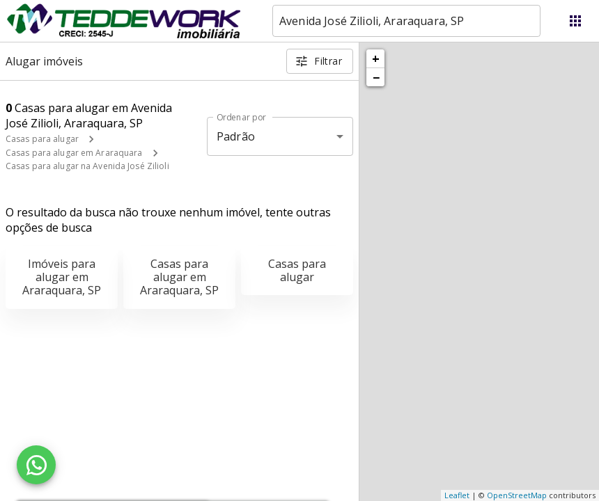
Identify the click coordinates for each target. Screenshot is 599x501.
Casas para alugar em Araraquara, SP (179, 277)
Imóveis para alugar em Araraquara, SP (61, 277)
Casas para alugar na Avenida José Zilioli (87, 166)
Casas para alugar (42, 139)
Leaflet (456, 495)
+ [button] (376, 58)
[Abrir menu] (575, 21)
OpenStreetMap (517, 495)
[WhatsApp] (36, 464)
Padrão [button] (236, 136)
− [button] (376, 77)
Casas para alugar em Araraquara (74, 153)
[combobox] (406, 21)
